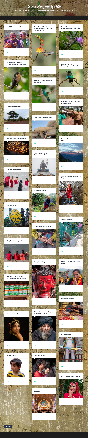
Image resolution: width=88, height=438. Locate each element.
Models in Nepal (12, 314)
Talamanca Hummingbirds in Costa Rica (43, 81)
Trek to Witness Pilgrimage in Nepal (71, 177)
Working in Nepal (40, 190)
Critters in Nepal (66, 219)
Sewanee (37, 391)
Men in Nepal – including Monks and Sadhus (42, 312)
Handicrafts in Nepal (68, 299)
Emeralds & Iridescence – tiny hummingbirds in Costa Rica (71, 27)
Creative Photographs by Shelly (44, 6)
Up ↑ (83, 435)
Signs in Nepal (11, 205)
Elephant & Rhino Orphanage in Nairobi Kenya (70, 102)
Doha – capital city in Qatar (43, 117)
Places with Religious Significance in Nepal (41, 154)
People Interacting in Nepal (16, 241)
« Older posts (8, 426)
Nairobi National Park (14, 106)
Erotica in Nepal (66, 334)
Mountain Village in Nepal (43, 226)
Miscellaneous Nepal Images (16, 138)
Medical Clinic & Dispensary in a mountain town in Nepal (16, 277)
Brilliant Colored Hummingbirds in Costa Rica (70, 65)
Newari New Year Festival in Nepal (70, 262)
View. (8, 52)
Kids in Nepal (11, 356)
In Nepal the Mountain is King (69, 139)
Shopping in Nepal (40, 262)
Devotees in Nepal (40, 355)
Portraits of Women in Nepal (70, 376)
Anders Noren (77, 435)
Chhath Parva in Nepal (14, 170)
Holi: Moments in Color (14, 27)
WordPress (34, 435)
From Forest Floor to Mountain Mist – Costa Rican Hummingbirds (43, 28)
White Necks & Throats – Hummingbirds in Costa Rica (16, 63)
